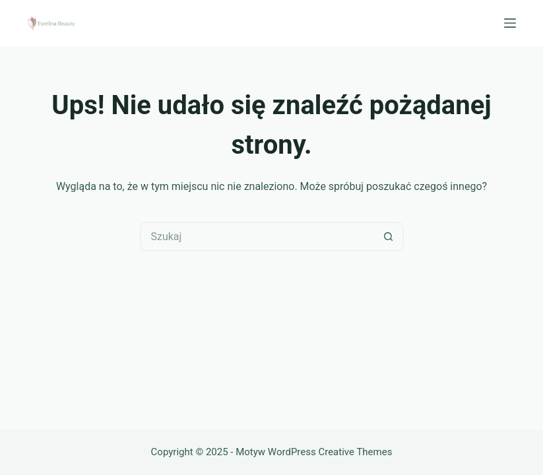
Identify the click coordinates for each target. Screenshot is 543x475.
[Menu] (510, 23)
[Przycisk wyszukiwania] (389, 236)
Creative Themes (355, 452)
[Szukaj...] (257, 236)
